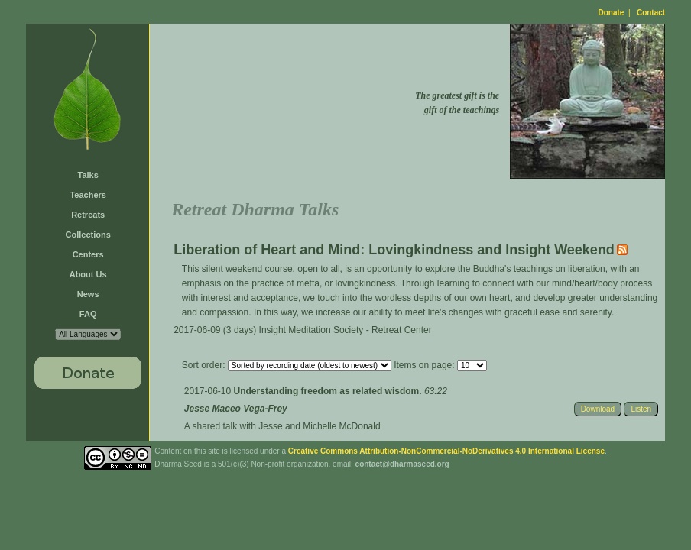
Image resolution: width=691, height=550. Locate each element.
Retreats (88, 214)
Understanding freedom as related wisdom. (329, 391)
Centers (88, 254)
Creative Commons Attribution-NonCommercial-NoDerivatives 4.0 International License (446, 451)
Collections (88, 234)
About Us (88, 274)
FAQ (88, 314)
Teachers (88, 194)
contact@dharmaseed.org (402, 464)
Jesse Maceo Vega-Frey (235, 408)
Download (598, 409)
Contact (651, 12)
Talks (88, 175)
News (88, 294)
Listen (641, 409)
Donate (611, 12)
